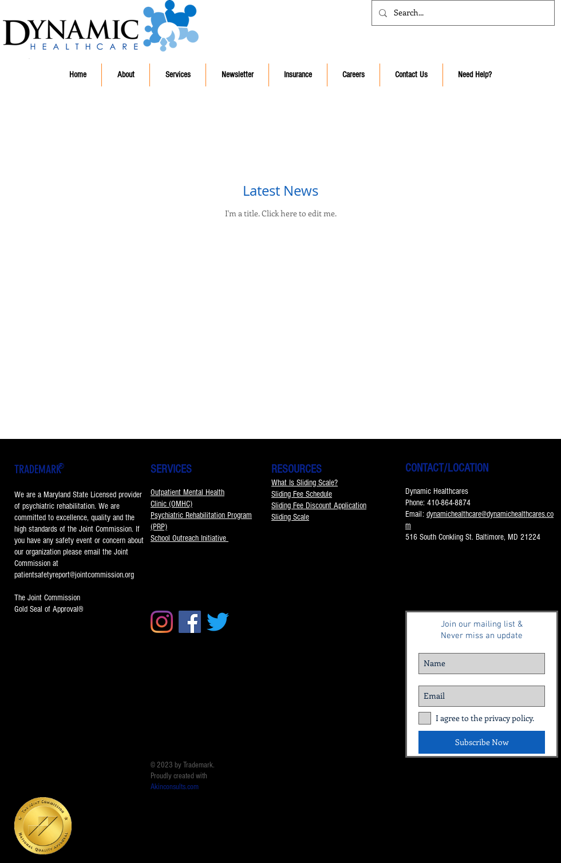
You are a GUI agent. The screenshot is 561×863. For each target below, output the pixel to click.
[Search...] (462, 13)
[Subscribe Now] (481, 742)
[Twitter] (218, 622)
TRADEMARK (37, 469)
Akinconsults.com (175, 786)
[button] (125, 75)
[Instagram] (162, 622)
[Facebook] (190, 622)
